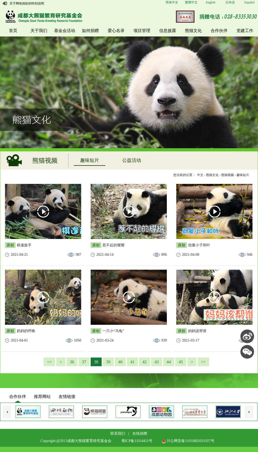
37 (84, 362)
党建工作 (244, 30)
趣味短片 (89, 160)
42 (144, 362)
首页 (13, 30)
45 (181, 362)
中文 (200, 175)
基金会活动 (64, 30)
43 (156, 362)
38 (96, 362)
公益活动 (131, 160)
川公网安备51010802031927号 (188, 441)
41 (132, 362)
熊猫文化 (193, 30)
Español (249, 2)
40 (120, 362)
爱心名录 (116, 30)
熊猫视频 (227, 175)
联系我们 (117, 433)
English (210, 2)
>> (203, 362)
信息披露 (167, 30)
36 (72, 362)
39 (108, 362)
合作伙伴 (219, 30)
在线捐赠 (139, 433)
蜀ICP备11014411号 (137, 441)
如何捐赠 (90, 30)
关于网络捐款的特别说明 (26, 3)
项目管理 (141, 30)
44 (169, 362)
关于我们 (38, 30)
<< (49, 362)
